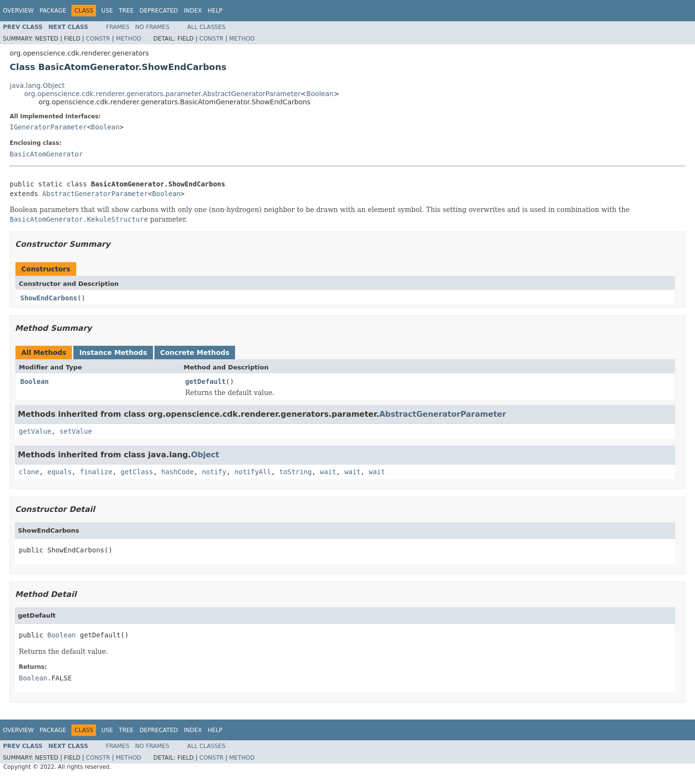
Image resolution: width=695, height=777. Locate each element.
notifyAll (253, 472)
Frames (118, 27)
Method (128, 38)
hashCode (177, 472)
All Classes (206, 27)
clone (29, 472)
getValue (35, 431)
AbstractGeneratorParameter (95, 194)
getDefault (205, 381)
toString (295, 472)
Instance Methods (113, 352)
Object (205, 454)
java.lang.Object (37, 85)
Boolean (320, 94)
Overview (18, 10)
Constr (98, 38)
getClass (137, 472)
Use (107, 10)
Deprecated (158, 10)
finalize (96, 472)
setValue (75, 431)
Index (193, 10)
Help (215, 10)
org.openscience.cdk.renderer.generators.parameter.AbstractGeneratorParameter (162, 94)
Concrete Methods (195, 352)
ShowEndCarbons (48, 298)
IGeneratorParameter (48, 127)
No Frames (152, 27)
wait (328, 472)
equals (59, 472)
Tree (126, 10)
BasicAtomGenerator (46, 154)
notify (214, 472)
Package (53, 10)
